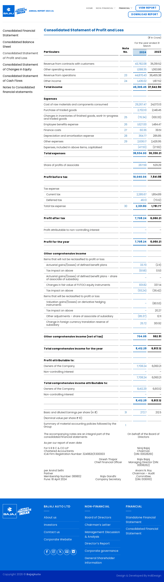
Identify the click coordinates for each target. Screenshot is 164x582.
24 (125, 81)
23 (125, 75)
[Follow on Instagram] (54, 552)
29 (125, 141)
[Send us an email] (67, 552)
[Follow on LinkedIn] (73, 552)
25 (125, 117)
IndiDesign (154, 575)
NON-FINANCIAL (105, 8)
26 (125, 124)
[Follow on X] (60, 552)
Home (89, 8)
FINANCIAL (125, 8)
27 (125, 130)
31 (126, 412)
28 (125, 136)
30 (125, 206)
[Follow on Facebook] (47, 552)
